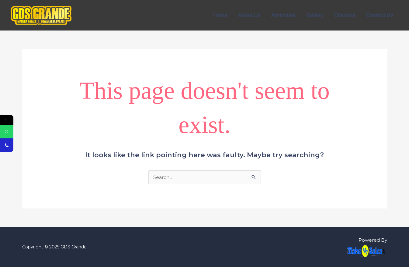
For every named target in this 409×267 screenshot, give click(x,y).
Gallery (315, 15)
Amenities (283, 15)
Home (220, 15)
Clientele (344, 15)
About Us (249, 15)
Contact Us (379, 15)
